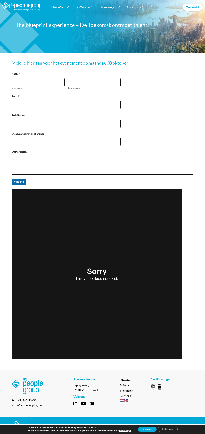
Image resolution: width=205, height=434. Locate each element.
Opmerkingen (19, 151)
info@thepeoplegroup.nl (31, 405)
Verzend (19, 181)
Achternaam (74, 88)
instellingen (124, 430)
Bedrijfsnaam (19, 115)
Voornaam (17, 88)
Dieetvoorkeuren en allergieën (28, 133)
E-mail (16, 96)
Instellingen (168, 429)
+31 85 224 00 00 (26, 399)
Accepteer (147, 429)
